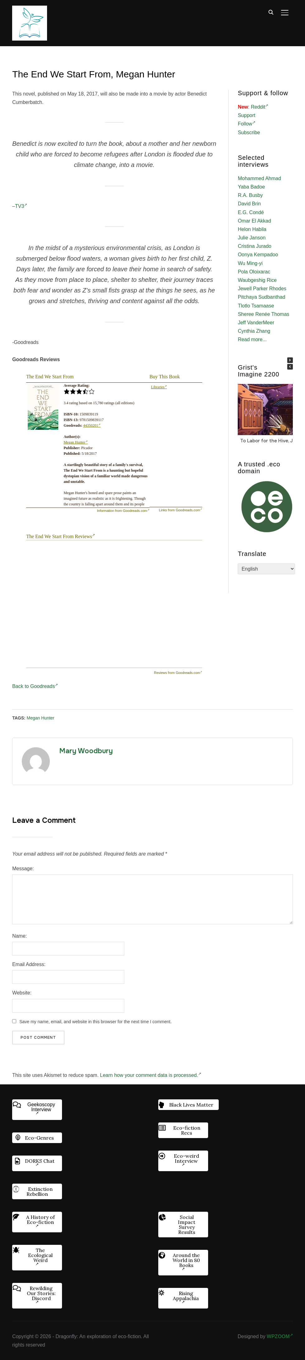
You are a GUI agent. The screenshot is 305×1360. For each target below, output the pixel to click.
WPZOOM (280, 1336)
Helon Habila (252, 229)
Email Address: (28, 964)
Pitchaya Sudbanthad (261, 297)
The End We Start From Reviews (60, 536)
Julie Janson (251, 237)
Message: (23, 868)
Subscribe (249, 132)
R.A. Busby (250, 195)
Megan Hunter (76, 442)
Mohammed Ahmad (259, 178)
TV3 (21, 206)
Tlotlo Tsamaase (256, 305)
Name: (19, 936)
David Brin (249, 203)
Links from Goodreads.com (180, 510)
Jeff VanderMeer (256, 322)
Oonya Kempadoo (258, 254)
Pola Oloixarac (254, 271)
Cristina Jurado (254, 246)
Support (246, 115)
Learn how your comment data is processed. (150, 1075)
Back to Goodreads (35, 686)
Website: (21, 992)
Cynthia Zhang (254, 331)
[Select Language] (266, 568)
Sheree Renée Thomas (263, 314)
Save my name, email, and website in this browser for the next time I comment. (95, 1021)
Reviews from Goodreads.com (178, 673)
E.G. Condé (251, 212)
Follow (246, 123)
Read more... (252, 339)
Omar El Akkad (254, 220)
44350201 (92, 425)
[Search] (271, 12)
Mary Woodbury (86, 751)
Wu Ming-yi (250, 263)
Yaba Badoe (251, 186)
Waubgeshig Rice (257, 280)
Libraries (159, 387)
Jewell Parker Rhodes (262, 288)
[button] (290, 360)
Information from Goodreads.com (123, 511)
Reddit (259, 107)
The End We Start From (50, 376)
